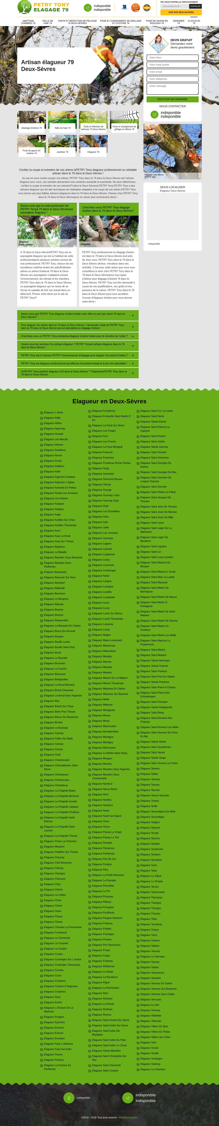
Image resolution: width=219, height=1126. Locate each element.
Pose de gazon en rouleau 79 (157, 22)
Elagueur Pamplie (102, 842)
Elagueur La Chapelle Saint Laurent (59, 828)
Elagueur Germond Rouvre (107, 479)
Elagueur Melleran (102, 704)
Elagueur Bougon (54, 636)
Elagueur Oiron (100, 821)
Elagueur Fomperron (103, 411)
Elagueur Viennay (150, 1010)
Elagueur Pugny (101, 955)
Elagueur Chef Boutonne (58, 862)
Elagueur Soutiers (150, 854)
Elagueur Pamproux (103, 848)
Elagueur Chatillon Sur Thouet (61, 852)
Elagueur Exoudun (54, 1038)
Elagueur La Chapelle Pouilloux (61, 812)
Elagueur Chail (52, 754)
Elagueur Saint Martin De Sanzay (159, 620)
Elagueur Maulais (102, 672)
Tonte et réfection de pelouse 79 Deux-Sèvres (77, 22)
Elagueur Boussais (54, 663)
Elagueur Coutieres (55, 981)
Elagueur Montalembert (105, 731)
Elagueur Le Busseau (56, 727)
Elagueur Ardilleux (54, 466)
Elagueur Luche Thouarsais (107, 618)
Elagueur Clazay (53, 916)
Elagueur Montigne (102, 737)
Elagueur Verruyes (150, 999)
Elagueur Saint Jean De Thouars (158, 506)
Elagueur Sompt (149, 833)
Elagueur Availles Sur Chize (59, 520)
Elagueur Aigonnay (54, 428)
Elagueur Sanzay (150, 784)
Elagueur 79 (194, 22)
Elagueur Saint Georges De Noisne (155, 465)
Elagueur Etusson (54, 1027)
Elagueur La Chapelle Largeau (61, 806)
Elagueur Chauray (54, 857)
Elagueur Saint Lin (150, 551)
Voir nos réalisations (181, 12)
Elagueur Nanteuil (102, 783)
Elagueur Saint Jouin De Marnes (158, 512)
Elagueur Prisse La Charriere (60, 841)
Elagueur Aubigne (54, 503)
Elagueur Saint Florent (153, 436)
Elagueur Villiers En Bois (154, 1026)
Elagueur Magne (101, 635)
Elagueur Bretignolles (56, 679)
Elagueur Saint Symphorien (155, 747)
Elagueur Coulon (53, 954)
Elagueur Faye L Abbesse (58, 1043)
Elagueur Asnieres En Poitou (60, 487)
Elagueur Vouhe (149, 1048)
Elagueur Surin (148, 865)
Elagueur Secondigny (152, 817)
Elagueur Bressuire (54, 674)
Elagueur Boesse (53, 609)
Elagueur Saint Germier (153, 486)
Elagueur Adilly (52, 417)
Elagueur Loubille (102, 592)
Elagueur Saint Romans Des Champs (156, 720)
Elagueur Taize (148, 870)
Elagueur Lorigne (101, 581)
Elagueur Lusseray (102, 624)
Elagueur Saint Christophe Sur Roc (109, 1058)
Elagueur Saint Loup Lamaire (156, 557)
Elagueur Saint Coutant (105, 1070)
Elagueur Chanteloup (56, 785)
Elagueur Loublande (103, 597)
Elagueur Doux (52, 997)
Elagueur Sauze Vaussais (154, 795)
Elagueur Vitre (148, 1042)
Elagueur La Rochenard (105, 987)
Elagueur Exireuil (53, 1033)
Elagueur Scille (148, 806)
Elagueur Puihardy (102, 961)
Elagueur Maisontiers (104, 651)
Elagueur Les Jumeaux (105, 532)
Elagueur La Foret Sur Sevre (108, 425)
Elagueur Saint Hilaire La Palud (157, 492)
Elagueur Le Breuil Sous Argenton (63, 695)
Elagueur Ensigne (54, 1017)
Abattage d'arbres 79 (28, 22)
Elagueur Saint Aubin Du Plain (109, 1040)
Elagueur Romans (102, 998)
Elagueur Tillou (148, 919)
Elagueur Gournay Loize (105, 495)
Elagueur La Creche (55, 668)
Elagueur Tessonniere (152, 892)
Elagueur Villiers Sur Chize (155, 1037)
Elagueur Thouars (150, 913)
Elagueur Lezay (101, 559)
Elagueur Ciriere (53, 905)
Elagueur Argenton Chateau (59, 477)
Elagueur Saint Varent (152, 752)
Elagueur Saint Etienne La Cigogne (155, 429)
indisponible (102, 6)
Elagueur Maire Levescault (107, 640)
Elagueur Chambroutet (56, 760)
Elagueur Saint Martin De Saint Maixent (157, 613)
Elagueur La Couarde (56, 943)
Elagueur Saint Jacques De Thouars (155, 499)
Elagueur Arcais (53, 460)
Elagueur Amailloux (55, 450)
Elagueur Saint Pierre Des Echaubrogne (155, 694)
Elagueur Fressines (103, 457)
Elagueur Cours (53, 975)
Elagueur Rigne (101, 982)
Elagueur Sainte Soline (153, 741)
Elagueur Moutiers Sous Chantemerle (105, 776)
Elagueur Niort (100, 794)
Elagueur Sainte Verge (153, 757)
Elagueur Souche (150, 838)
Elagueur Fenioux (54, 1060)
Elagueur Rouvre (101, 1014)
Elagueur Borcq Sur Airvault (59, 631)
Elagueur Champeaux (56, 774)
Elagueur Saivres (150, 768)
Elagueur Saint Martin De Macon (158, 597)
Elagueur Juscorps (102, 538)
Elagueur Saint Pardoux (153, 671)
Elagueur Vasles (149, 967)
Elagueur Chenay (54, 868)
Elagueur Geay (100, 468)
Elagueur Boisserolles (56, 620)
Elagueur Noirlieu (102, 799)
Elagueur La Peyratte (104, 880)
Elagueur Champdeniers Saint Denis (61, 767)
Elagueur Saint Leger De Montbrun (154, 539)
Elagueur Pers (100, 869)
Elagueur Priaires (102, 939)
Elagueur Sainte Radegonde (156, 707)
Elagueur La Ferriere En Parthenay (57, 1067)
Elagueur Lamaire (102, 549)
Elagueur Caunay (54, 733)
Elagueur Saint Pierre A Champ (157, 687)
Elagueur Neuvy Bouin (104, 789)
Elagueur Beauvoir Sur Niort (59, 577)
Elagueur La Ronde (103, 1004)
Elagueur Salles (149, 774)
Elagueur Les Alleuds (56, 439)
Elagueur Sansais (150, 779)
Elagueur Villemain (150, 1021)
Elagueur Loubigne (102, 586)
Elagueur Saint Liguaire (153, 546)
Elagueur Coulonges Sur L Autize (62, 959)
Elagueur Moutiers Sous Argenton (111, 769)
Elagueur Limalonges (104, 570)
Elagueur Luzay (101, 629)
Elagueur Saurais (150, 790)
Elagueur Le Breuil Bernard (59, 684)
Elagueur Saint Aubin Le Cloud (109, 1045)
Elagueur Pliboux (101, 902)
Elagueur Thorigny (150, 908)
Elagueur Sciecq (149, 800)
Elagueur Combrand (55, 932)
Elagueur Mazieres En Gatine (108, 688)
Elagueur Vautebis (150, 978)
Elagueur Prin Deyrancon (106, 945)
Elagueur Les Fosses (104, 441)
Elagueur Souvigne (151, 860)
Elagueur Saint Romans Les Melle (159, 727)
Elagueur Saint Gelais (152, 441)
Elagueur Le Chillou (55, 895)
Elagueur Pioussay (102, 896)
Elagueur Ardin (52, 471)
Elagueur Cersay (53, 749)
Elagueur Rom (100, 993)
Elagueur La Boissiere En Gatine (62, 625)
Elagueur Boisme (53, 615)
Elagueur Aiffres (53, 423)
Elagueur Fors (100, 436)
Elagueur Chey (52, 884)
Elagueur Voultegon (151, 1058)
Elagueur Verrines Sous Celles (157, 994)
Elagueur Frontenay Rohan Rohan (111, 463)
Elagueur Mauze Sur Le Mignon (110, 678)
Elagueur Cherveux (55, 878)
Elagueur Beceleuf (54, 582)
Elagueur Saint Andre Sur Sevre (110, 1025)
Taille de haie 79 (47, 22)
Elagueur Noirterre (102, 805)
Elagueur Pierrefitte (103, 885)
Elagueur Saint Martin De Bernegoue (154, 589)
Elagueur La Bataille (55, 552)
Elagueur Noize (100, 575)
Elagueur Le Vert (149, 1005)
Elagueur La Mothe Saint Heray (109, 753)
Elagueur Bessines (54, 593)
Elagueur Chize (52, 900)
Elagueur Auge (52, 514)
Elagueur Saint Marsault (153, 582)
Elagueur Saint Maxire (152, 649)
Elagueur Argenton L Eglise (59, 482)
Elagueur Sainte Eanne (153, 421)
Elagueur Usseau (150, 940)
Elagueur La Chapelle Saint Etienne (59, 819)
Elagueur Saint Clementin (106, 1065)
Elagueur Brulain (53, 722)
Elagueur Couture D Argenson (61, 986)
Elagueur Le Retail (102, 971)
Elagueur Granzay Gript (105, 500)
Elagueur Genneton (103, 473)
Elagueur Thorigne (150, 902)
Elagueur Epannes (54, 1022)
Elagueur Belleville (54, 588)
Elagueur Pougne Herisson (107, 918)
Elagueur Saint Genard (153, 452)
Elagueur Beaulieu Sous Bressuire (63, 557)
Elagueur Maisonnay (103, 645)
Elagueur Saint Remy (152, 712)
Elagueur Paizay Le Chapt (106, 832)
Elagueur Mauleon (54, 846)
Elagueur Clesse (53, 921)
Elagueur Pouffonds (103, 912)
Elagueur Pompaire (103, 907)
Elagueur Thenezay (151, 897)
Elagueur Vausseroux (152, 972)
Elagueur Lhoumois (103, 565)
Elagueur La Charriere (152, 1069)
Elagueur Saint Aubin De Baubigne (106, 1032)
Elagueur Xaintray (150, 1064)
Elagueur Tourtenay (151, 924)
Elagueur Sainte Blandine (106, 1050)
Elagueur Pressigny (103, 934)
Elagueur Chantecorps (56, 780)
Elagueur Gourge (101, 490)
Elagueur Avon (52, 530)
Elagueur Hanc (100, 516)
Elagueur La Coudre (55, 948)
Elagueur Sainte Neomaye (155, 660)
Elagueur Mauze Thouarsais (108, 683)
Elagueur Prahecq (102, 923)
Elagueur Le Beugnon (56, 599)
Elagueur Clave (52, 911)
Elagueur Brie (51, 701)
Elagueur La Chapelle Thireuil (60, 836)
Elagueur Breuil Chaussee (58, 690)
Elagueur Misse (101, 720)
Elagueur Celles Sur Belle (58, 738)
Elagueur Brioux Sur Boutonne (61, 717)
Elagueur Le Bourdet (55, 658)
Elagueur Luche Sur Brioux (107, 613)
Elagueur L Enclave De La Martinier (58, 1009)
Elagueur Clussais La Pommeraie (62, 927)
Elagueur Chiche (53, 889)
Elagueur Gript (100, 506)
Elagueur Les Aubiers (56, 498)
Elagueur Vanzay (150, 962)
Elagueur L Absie (53, 412)
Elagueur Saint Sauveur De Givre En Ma (159, 734)
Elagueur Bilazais (54, 604)
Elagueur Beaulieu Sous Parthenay (57, 564)
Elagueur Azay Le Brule (57, 536)
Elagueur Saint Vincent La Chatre (159, 763)
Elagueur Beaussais (55, 572)
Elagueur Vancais (150, 951)
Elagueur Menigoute (103, 710)
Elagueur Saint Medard (153, 655)
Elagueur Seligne (150, 822)
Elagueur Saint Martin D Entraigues (153, 604)
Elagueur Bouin (52, 652)
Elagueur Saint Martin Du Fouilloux (154, 628)
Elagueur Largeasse (103, 554)
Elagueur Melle (100, 699)
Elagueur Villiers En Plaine (155, 1031)
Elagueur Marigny (102, 656)
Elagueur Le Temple (151, 881)
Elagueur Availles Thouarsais (60, 525)
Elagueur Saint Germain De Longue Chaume (155, 479)
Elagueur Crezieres (55, 991)
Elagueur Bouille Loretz (57, 641)
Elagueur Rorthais (102, 1009)
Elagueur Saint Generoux (154, 457)
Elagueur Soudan (150, 843)
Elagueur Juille (100, 527)
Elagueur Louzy (101, 608)
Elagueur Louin (100, 602)
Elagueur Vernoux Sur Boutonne (158, 988)
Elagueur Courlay (54, 970)
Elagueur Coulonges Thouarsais (62, 964)
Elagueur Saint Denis (152, 416)
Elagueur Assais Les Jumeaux (61, 493)
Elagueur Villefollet (150, 1015)
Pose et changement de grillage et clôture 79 (120, 22)
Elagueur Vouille (149, 1053)
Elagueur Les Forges (104, 430)
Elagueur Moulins (102, 763)
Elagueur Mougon (102, 758)
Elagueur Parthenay (103, 853)
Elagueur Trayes (149, 929)
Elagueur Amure (53, 455)
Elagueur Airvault (53, 434)
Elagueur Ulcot (148, 935)
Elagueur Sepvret (150, 827)
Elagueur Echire (53, 1002)
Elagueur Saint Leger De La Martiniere (156, 530)
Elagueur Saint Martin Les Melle (158, 635)
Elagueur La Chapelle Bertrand (61, 796)
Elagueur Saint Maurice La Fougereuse (155, 642)
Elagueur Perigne (102, 864)
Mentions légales (128, 1117)
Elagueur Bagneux (54, 546)
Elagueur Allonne (53, 444)
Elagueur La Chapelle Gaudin (60, 801)
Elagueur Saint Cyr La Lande (156, 411)
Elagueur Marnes (101, 661)
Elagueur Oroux (101, 826)
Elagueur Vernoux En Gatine (156, 983)
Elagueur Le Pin (101, 891)
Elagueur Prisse (101, 950)
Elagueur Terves (149, 886)
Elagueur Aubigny (54, 509)
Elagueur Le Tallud (150, 876)
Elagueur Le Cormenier (57, 938)
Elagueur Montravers (104, 747)
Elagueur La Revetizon (105, 977)
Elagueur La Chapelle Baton (60, 790)
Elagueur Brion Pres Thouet (59, 711)
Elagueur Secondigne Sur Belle (157, 811)
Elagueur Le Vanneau (152, 956)
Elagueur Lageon (101, 543)
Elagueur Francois (102, 452)
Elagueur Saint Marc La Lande (157, 577)
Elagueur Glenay (101, 484)
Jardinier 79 (178, 22)
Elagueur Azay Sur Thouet (59, 541)
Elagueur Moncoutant (104, 726)
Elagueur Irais (100, 522)
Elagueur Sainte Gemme (154, 447)
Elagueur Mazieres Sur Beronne (110, 694)
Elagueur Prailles (101, 928)
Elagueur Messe (101, 715)
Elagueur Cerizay (53, 744)
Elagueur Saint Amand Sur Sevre (110, 1020)
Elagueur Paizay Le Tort (105, 837)
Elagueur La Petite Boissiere (108, 875)
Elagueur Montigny (102, 742)
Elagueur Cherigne (54, 873)
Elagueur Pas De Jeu (104, 859)
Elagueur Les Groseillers (106, 511)
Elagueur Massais (102, 667)
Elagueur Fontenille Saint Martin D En (111, 418)
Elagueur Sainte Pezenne (154, 682)
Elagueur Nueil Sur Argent (106, 816)
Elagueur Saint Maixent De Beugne (155, 564)
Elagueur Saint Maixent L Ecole (158, 571)
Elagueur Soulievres (151, 849)
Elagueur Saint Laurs (152, 522)
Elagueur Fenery (53, 1054)
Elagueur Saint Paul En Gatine (157, 676)
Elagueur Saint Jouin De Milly (156, 517)
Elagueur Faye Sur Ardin (57, 1049)
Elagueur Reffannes (103, 966)
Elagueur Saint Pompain (154, 702)
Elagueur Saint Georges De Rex (158, 472)
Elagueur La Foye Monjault (107, 447)
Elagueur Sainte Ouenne (154, 666)
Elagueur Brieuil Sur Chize (59, 706)
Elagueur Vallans (149, 945)
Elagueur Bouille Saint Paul (59, 647)
